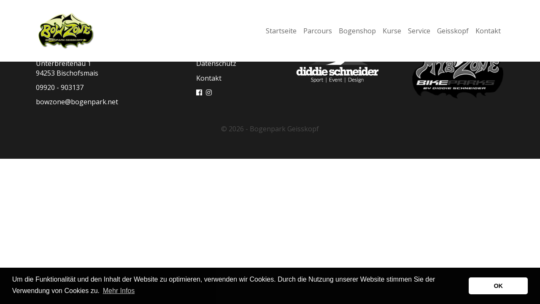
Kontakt (488, 30)
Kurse (392, 30)
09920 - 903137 (60, 87)
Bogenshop (357, 30)
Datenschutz (216, 63)
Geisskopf (453, 30)
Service (419, 30)
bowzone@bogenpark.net (77, 101)
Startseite (281, 30)
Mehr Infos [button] (119, 290)
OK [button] (498, 285)
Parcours (317, 30)
